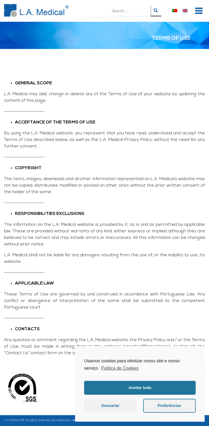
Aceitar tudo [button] (139, 387)
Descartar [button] (110, 405)
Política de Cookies (120, 368)
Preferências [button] (169, 405)
